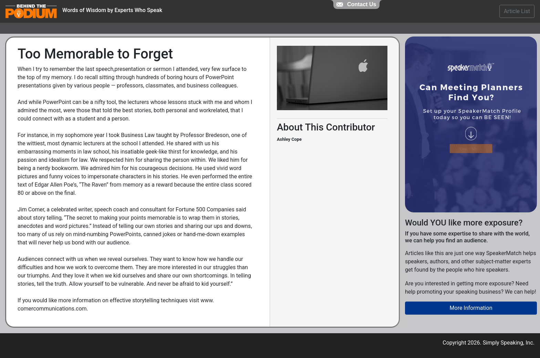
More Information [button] (471, 308)
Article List (517, 11)
